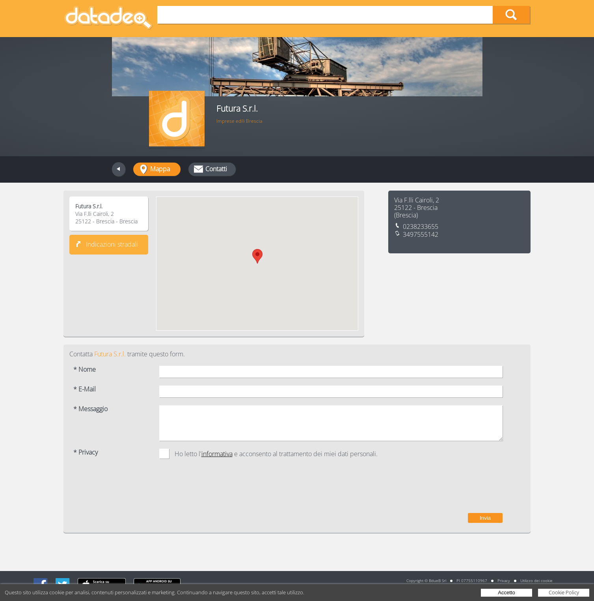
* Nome (84, 369)
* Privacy (85, 452)
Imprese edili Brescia (239, 121)
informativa (217, 453)
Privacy (503, 580)
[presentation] (443, 489)
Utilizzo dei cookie (536, 580)
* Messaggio (90, 409)
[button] (257, 256)
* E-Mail (84, 389)
